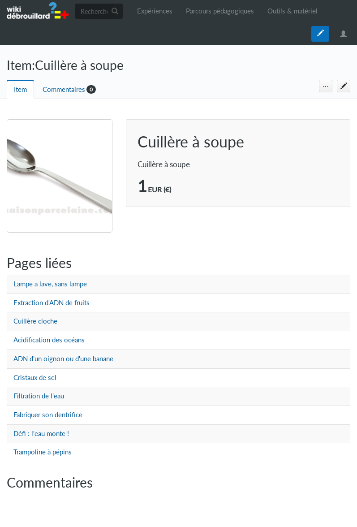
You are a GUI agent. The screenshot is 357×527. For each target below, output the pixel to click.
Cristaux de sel (34, 377)
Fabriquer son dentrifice (47, 415)
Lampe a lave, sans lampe (50, 284)
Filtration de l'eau (38, 396)
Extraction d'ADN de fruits (51, 303)
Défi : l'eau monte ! (41, 433)
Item (20, 89)
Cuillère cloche (35, 321)
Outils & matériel (292, 11)
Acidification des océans (49, 340)
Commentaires (64, 89)
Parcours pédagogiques (220, 11)
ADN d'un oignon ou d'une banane (63, 359)
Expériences (154, 11)
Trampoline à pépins (42, 452)
